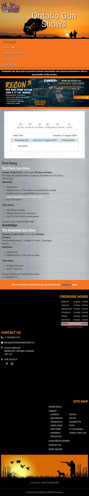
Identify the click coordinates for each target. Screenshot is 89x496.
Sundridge (55, 433)
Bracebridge (56, 418)
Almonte (55, 414)
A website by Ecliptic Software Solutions (44, 492)
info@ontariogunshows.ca (19, 342)
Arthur (72, 414)
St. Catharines (76, 429)
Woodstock (56, 436)
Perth (72, 425)
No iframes (44, 385)
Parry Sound (57, 425)
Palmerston (75, 422)
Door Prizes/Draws (13, 53)
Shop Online (9, 64)
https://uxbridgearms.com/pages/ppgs (24, 196)
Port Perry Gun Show (16, 168)
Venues (6, 47)
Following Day (68, 140)
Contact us (66, 284)
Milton (72, 418)
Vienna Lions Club (77, 433)
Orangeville (56, 422)
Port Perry (56, 429)
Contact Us (9, 59)
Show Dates (9, 41)
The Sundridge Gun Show (18, 230)
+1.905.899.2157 (12, 337)
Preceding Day (21, 140)
